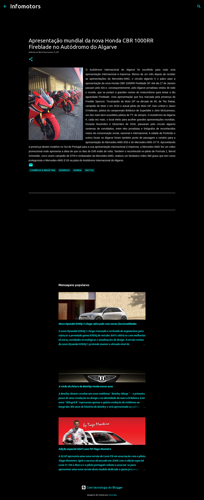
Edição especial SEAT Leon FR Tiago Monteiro (85, 449)
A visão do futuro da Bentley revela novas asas (86, 386)
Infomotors (25, 6)
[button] (31, 59)
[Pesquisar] (45, 6)
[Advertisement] (102, 246)
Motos (89, 170)
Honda (77, 170)
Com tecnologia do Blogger (102, 487)
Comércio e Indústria (42, 170)
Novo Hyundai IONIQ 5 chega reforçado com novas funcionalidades (97, 323)
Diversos (64, 170)
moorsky (113, 495)
